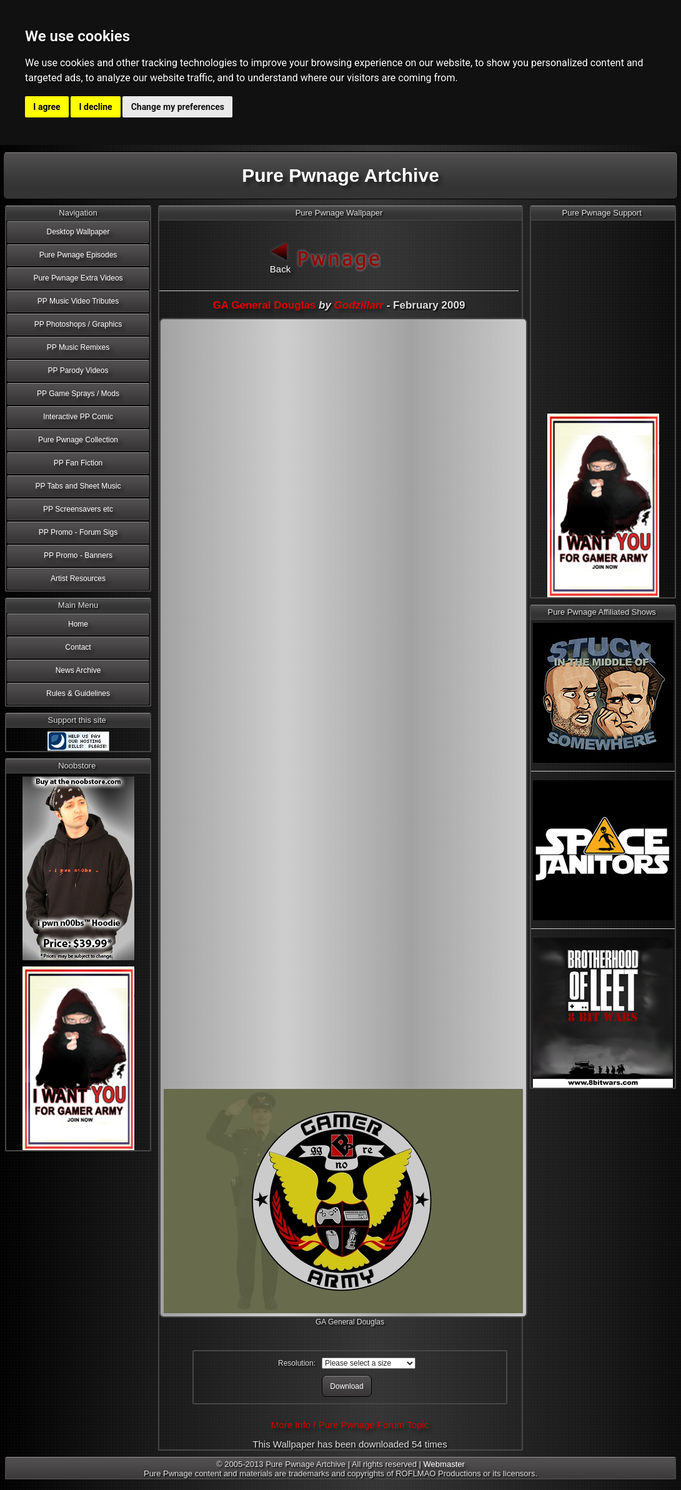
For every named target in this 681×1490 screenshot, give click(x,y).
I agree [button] (46, 107)
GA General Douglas (264, 305)
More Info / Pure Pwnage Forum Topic (350, 1424)
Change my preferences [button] (177, 107)
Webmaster (444, 1464)
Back (280, 256)
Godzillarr (359, 305)
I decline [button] (95, 107)
